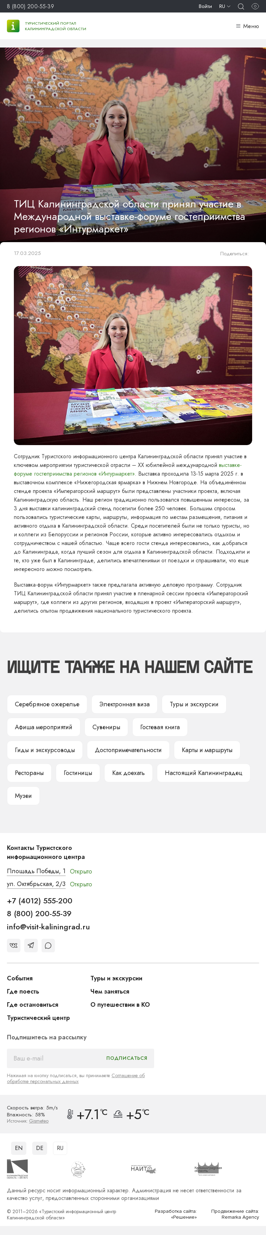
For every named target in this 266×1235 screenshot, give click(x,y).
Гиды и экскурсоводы (45, 750)
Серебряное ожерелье (47, 704)
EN (19, 1148)
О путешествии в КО (120, 1004)
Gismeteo (38, 1120)
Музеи (23, 795)
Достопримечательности (128, 750)
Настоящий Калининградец (203, 772)
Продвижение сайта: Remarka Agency (235, 1214)
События (20, 978)
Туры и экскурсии (194, 704)
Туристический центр (38, 1017)
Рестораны (29, 772)
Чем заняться (109, 991)
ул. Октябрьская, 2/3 (36, 883)
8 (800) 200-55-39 (30, 6)
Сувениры (106, 727)
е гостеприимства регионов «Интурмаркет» (82, 474)
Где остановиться (32, 1004)
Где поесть (23, 991)
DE (39, 1148)
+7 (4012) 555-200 (39, 900)
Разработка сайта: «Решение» (176, 1214)
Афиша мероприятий (43, 727)
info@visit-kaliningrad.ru (48, 926)
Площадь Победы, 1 (36, 871)
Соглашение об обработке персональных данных (76, 1078)
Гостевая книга (160, 727)
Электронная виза (124, 704)
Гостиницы (78, 772)
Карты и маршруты (207, 750)
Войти (205, 6)
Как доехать (128, 772)
